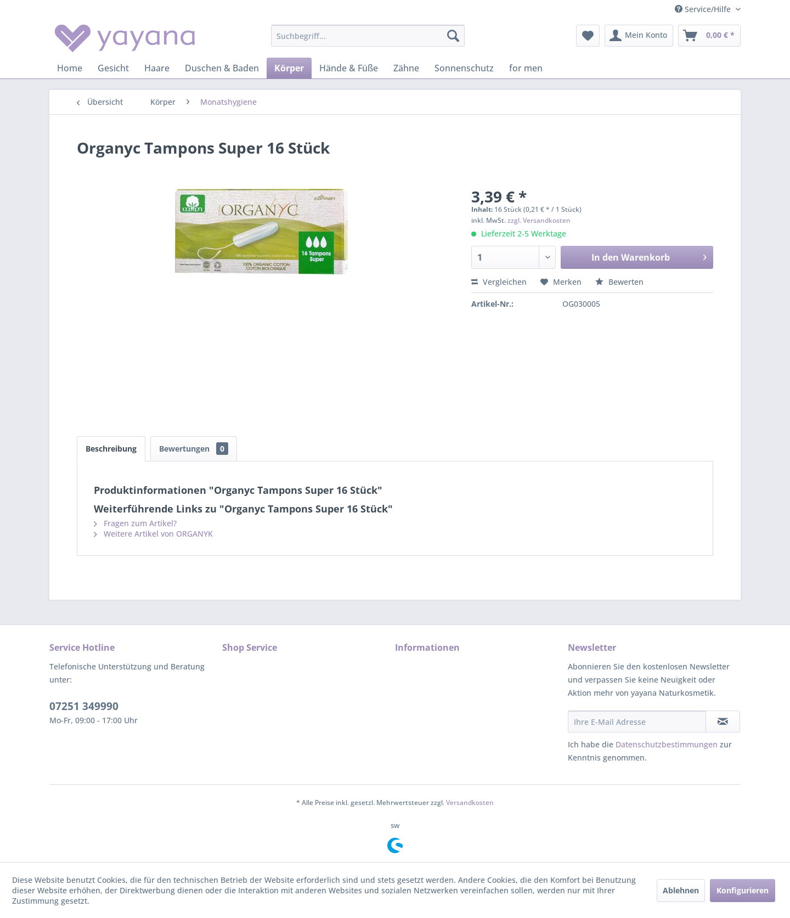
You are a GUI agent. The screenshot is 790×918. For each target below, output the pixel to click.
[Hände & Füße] (349, 68)
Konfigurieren (742, 890)
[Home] (69, 68)
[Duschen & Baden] (222, 68)
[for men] (525, 68)
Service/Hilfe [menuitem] (704, 9)
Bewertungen (193, 448)
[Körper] (289, 68)
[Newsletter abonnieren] (723, 722)
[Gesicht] (113, 68)
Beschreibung (111, 448)
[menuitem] (368, 36)
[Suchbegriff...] (368, 36)
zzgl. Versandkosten (539, 220)
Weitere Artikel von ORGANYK (153, 533)
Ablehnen (681, 890)
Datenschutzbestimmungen (667, 744)
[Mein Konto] (639, 36)
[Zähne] (406, 68)
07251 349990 (84, 706)
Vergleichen (499, 282)
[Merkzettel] (588, 36)
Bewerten (619, 282)
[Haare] (157, 68)
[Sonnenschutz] (464, 68)
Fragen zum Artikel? (135, 523)
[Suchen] (453, 36)
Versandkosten (470, 802)
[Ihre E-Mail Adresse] (637, 722)
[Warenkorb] (709, 36)
